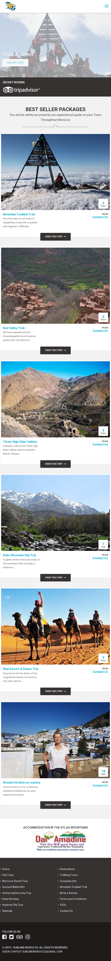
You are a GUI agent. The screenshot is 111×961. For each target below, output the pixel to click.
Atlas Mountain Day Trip (19, 555)
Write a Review (68, 893)
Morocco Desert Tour (15, 881)
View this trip (55, 236)
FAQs (63, 904)
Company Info (68, 881)
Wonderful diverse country (21, 782)
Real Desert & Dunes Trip (20, 669)
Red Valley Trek (14, 328)
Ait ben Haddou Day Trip (16, 893)
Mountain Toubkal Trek (19, 214)
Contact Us (100, 217)
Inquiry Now (15, 62)
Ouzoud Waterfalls (13, 886)
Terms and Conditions (73, 898)
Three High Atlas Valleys (20, 441)
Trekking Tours (69, 874)
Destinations (67, 869)
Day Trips (7, 874)
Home (6, 869)
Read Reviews (10, 898)
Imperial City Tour (12, 904)
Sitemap (7, 910)
